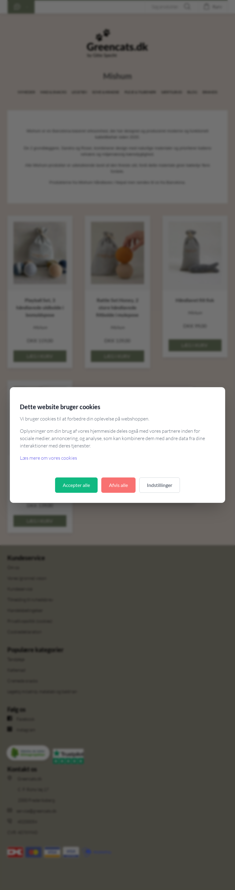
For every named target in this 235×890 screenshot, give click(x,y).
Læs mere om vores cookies (48, 458)
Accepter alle (76, 485)
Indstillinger (159, 485)
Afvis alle (118, 485)
